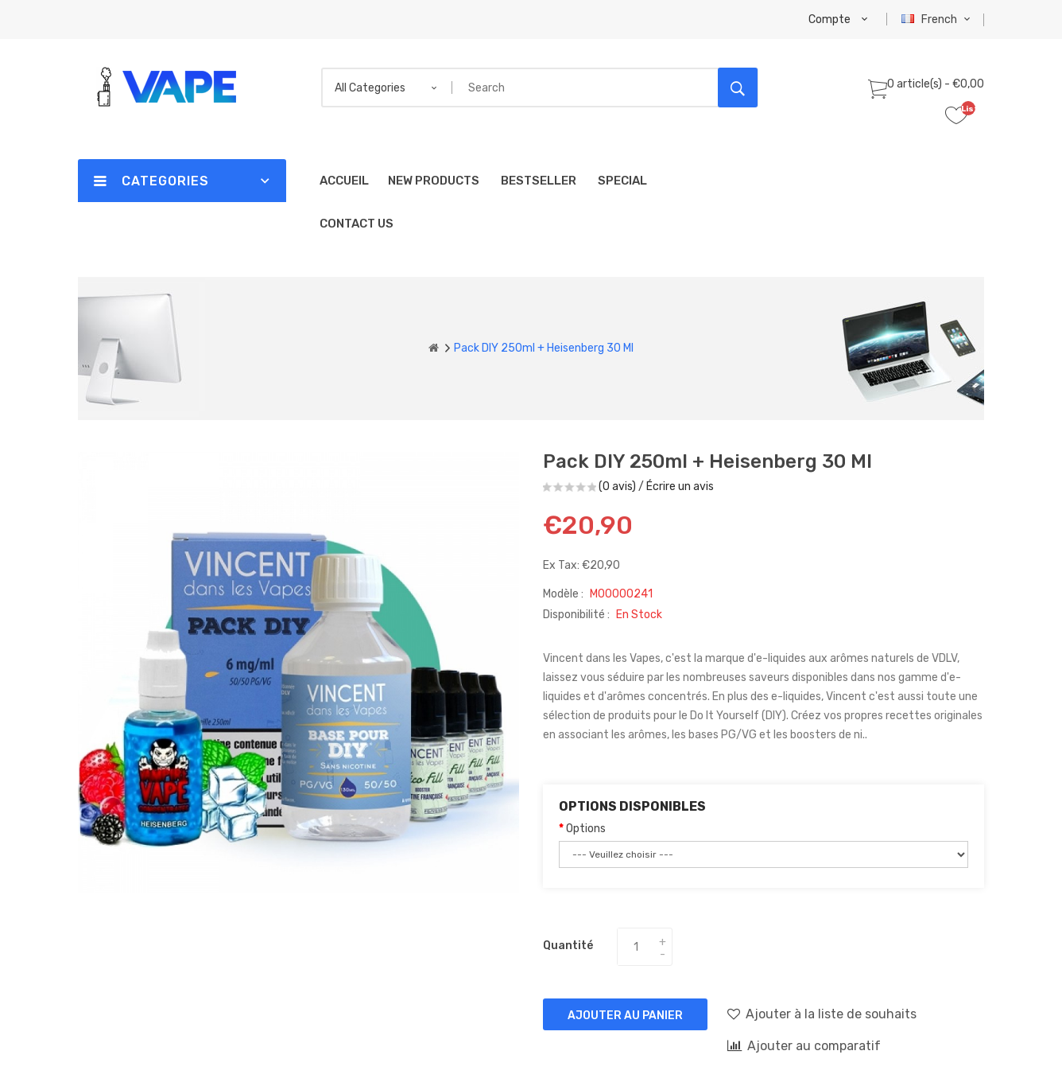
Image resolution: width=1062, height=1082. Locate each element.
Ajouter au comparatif (804, 1045)
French (937, 19)
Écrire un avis (680, 486)
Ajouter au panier (625, 1015)
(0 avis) (617, 486)
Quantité (568, 945)
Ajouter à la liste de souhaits (822, 1013)
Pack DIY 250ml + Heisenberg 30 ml (544, 348)
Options (586, 828)
